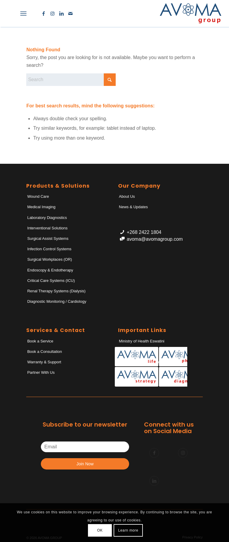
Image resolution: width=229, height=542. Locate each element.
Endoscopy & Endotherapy (50, 270)
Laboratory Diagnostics (47, 217)
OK (100, 530)
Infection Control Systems (49, 249)
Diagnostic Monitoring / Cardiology (56, 301)
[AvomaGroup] (191, 13)
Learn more (128, 530)
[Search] (10, 13)
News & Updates (133, 207)
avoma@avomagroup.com (155, 239)
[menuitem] (10, 13)
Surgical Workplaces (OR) (49, 259)
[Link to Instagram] (52, 13)
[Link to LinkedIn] (61, 13)
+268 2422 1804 (144, 232)
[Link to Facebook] (43, 13)
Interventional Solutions (47, 228)
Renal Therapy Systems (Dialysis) (56, 291)
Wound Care (38, 196)
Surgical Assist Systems (47, 238)
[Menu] (23, 13)
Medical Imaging (41, 207)
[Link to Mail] (70, 13)
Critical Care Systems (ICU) (51, 280)
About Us (127, 196)
